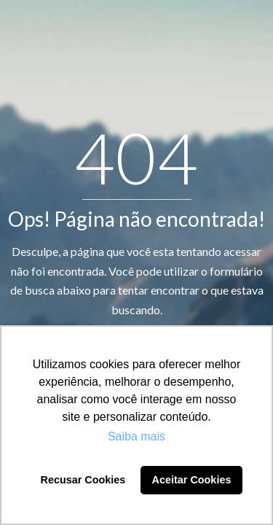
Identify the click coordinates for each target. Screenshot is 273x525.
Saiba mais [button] (136, 436)
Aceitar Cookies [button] (192, 480)
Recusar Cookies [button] (83, 480)
